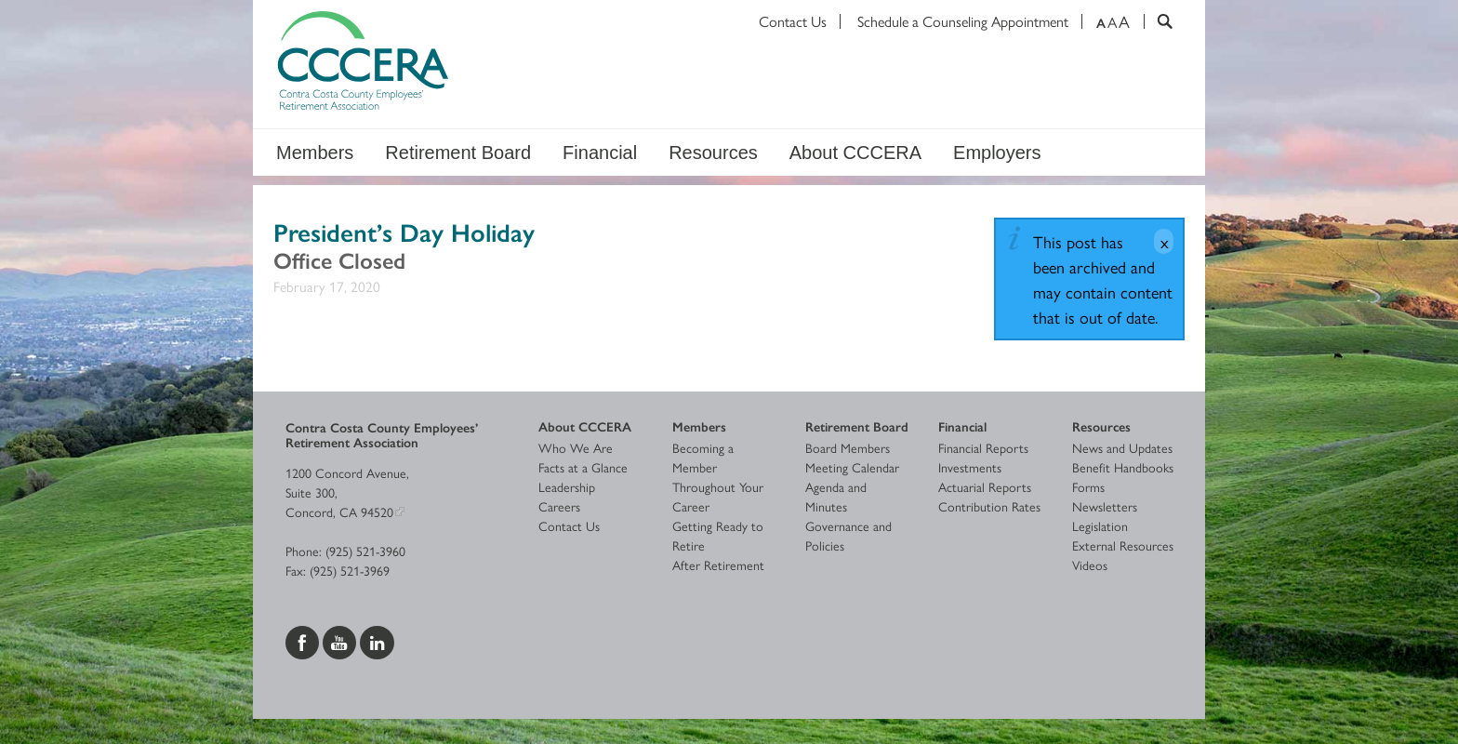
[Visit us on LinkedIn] (377, 639)
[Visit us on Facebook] (304, 639)
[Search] (1158, 21)
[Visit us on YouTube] (341, 639)
